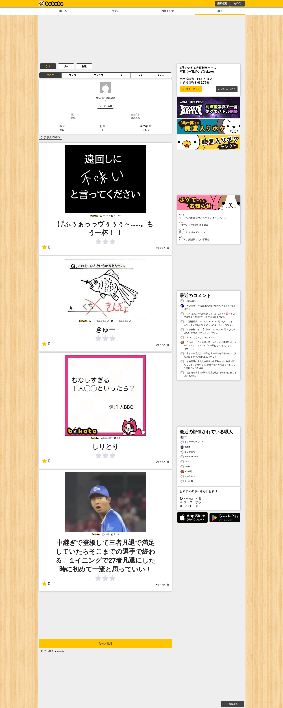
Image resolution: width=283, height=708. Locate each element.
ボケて (43, 651)
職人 (220, 11)
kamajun (61, 651)
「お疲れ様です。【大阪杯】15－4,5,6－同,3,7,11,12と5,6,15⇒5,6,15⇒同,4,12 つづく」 (207, 331)
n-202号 (186, 471)
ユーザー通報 (105, 106)
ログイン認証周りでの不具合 (208, 238)
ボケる (115, 11)
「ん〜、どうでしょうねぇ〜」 (197, 337)
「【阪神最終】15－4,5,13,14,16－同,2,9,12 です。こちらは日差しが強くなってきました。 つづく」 (207, 323)
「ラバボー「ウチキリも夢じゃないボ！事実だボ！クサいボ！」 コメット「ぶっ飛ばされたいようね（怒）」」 (208, 345)
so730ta (186, 466)
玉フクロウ (187, 452)
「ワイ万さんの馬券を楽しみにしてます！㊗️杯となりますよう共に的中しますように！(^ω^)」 (207, 315)
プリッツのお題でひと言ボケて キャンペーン (208, 216)
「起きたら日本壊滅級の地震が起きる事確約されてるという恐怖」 (208, 374)
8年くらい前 (162, 344)
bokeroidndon (189, 456)
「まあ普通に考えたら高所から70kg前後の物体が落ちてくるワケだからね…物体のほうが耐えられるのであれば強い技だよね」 (207, 364)
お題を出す (167, 11)
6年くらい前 (162, 248)
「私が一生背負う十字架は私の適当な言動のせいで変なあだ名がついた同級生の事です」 (208, 355)
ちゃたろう (187, 476)
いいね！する (190, 498)
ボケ (66, 66)
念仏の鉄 (186, 481)
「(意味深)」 (188, 301)
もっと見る (105, 643)
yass (184, 461)
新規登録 (222, 3)
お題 (84, 66)
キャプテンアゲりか (192, 442)
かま (48, 66)
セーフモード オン (191, 89)
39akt (185, 447)
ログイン (237, 3)
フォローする (190, 502)
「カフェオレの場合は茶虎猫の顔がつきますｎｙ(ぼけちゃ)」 (207, 307)
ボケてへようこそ (226, 89)
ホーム (63, 11)
